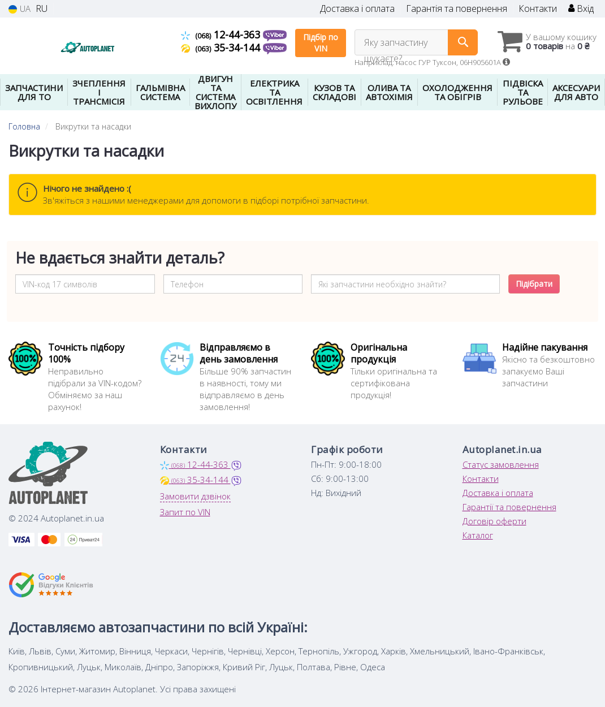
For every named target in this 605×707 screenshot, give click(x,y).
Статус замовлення (501, 464)
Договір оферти (494, 521)
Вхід (581, 9)
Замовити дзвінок (195, 496)
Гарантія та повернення (456, 9)
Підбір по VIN (320, 43)
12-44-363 (222, 34)
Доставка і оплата (357, 9)
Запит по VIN (185, 512)
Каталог (478, 535)
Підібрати (534, 283)
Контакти (537, 9)
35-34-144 (222, 47)
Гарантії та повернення (509, 506)
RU (41, 9)
